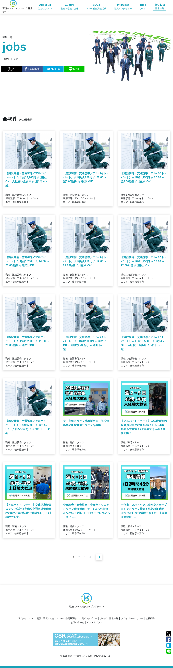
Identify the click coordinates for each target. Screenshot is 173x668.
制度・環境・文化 (45, 618)
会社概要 (150, 618)
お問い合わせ (77, 622)
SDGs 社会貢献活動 (67, 618)
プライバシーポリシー (132, 618)
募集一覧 (113, 618)
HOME (6, 59)
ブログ (103, 618)
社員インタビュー (88, 618)
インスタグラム (94, 622)
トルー (109, 656)
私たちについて (26, 618)
